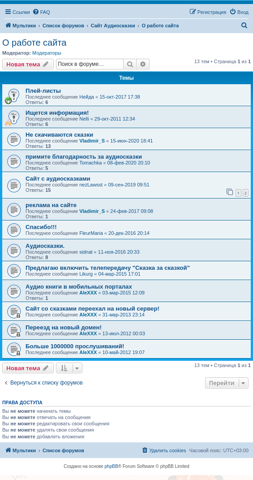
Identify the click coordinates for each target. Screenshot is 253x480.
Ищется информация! (57, 112)
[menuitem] (41, 12)
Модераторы (46, 53)
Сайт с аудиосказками (58, 178)
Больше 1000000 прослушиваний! (75, 346)
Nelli (84, 118)
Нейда (86, 96)
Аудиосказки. (45, 245)
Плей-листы (43, 90)
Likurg (86, 274)
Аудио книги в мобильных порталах (79, 286)
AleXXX (88, 292)
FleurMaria (91, 233)
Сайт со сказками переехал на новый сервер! (92, 308)
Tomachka (90, 162)
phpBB (111, 466)
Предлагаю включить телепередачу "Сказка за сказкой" (108, 267)
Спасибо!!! (41, 227)
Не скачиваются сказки (59, 134)
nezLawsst (91, 184)
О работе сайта (34, 43)
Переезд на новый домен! (64, 327)
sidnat (85, 252)
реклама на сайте (51, 205)
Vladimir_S (92, 140)
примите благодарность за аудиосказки (84, 156)
